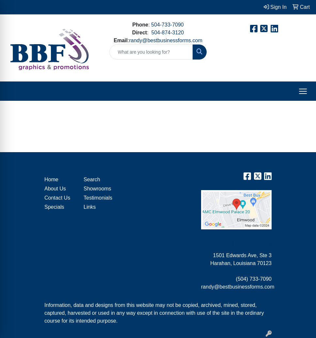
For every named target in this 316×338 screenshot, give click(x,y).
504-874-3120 (167, 32)
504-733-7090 (167, 24)
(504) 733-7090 (254, 279)
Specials (54, 207)
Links (90, 207)
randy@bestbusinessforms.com (165, 40)
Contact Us (57, 198)
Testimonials (98, 198)
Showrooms (97, 188)
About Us (55, 188)
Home (51, 179)
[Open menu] (302, 91)
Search (92, 179)
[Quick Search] (151, 52)
